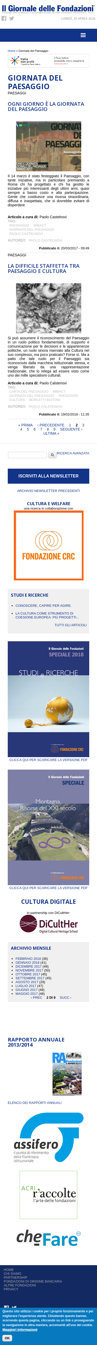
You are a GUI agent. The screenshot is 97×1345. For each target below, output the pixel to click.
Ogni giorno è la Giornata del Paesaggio (46, 106)
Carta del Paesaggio (28, 391)
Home (11, 50)
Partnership (15, 1277)
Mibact (39, 225)
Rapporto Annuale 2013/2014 (36, 1042)
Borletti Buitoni (44, 400)
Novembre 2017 (29, 970)
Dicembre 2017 (29, 966)
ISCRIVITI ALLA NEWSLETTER (48, 476)
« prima (25, 425)
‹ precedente (51, 425)
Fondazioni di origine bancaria (33, 1281)
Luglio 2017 (26, 986)
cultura (17, 400)
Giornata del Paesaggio (31, 229)
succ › (65, 997)
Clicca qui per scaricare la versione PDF (48, 758)
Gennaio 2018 (28, 962)
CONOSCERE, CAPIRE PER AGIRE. (44, 606)
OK (7, 1338)
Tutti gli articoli (71, 625)
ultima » (51, 433)
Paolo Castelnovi (26, 234)
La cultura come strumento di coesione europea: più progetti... (47, 615)
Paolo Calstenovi (45, 407)
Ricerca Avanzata (73, 453)
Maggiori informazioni (19, 1330)
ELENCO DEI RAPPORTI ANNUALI (35, 1103)
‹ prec (36, 997)
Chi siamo (12, 1274)
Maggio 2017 (27, 994)
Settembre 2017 (30, 978)
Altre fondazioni (20, 1285)
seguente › (71, 429)
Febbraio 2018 (28, 959)
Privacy (11, 1289)
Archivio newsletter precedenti (48, 491)
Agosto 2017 (27, 982)
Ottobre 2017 (28, 974)
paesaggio (19, 225)
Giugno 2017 (27, 990)
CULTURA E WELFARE (48, 503)
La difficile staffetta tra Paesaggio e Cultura (43, 268)
